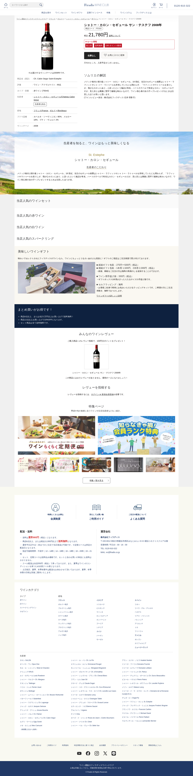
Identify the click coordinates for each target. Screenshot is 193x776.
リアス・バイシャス (142, 616)
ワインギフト (77, 13)
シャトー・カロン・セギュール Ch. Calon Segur (37, 718)
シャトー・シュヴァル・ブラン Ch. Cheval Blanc (89, 676)
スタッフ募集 (138, 745)
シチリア (99, 627)
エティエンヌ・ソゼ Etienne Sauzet (84, 706)
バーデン (99, 636)
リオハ (137, 604)
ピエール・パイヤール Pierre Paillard (135, 717)
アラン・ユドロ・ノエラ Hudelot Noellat (137, 660)
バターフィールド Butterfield (30, 699)
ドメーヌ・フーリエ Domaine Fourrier (136, 664)
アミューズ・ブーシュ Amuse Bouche (34, 710)
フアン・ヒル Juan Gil (79, 679)
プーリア (99, 624)
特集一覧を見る (96, 480)
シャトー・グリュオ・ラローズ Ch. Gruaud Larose (89, 702)
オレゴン (138, 639)
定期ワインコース (95, 13)
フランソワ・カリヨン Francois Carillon (136, 709)
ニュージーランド (141, 647)
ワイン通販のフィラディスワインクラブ (32, 19)
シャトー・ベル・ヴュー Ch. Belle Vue (85, 726)
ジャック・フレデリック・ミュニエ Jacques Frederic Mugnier (145, 706)
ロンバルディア (102, 616)
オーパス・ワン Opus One (29, 664)
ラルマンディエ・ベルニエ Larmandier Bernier (139, 721)
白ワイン (23, 604)
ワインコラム (126, 13)
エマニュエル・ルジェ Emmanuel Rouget (86, 664)
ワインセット (61, 13)
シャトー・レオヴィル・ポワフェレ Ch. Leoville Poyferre (143, 683)
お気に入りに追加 (116, 55)
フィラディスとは (144, 13)
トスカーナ (100, 604)
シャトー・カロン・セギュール (78, 19)
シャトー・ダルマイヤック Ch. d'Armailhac (87, 672)
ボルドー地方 (63, 604)
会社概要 (102, 745)
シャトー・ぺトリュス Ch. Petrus (134, 672)
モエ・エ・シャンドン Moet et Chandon (34, 668)
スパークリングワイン (28, 608)
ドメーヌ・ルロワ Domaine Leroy (83, 695)
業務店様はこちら (155, 745)
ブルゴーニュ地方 (64, 608)
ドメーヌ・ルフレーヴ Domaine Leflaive (137, 668)
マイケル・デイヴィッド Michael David (136, 713)
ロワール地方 (63, 616)
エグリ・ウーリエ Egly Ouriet (31, 722)
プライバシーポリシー (119, 745)
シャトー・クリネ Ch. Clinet (81, 722)
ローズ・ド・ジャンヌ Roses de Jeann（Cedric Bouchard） (93, 718)
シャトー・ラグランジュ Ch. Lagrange (34, 702)
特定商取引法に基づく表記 (84, 745)
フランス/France (41, 111)
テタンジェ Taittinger (27, 683)
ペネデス (138, 612)
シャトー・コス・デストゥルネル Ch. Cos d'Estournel (91, 687)
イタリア (99, 600)
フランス (52, 19)
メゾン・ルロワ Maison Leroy (133, 687)
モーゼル (99, 639)
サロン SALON (25, 660)
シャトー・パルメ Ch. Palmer (31, 714)
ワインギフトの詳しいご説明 (109, 296)
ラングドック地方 (64, 624)
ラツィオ (99, 612)
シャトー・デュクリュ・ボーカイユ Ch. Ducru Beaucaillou (143, 676)
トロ (136, 627)
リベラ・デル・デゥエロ (144, 608)
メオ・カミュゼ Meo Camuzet (31, 726)
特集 (109, 13)
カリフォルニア (140, 643)
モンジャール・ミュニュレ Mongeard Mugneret (88, 668)
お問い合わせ (36, 745)
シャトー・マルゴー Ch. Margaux (32, 679)
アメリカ (138, 635)
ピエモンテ (100, 608)
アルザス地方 (63, 631)
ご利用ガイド (52, 745)
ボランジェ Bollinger (27, 691)
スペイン (138, 600)
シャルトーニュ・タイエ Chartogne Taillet (86, 699)
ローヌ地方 (62, 620)
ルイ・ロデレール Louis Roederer (32, 676)
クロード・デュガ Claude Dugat (83, 683)
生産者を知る (40, 104)
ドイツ (98, 631)
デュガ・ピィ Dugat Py (130, 698)
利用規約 (65, 745)
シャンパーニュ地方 (65, 612)
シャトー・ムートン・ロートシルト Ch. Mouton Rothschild (41, 695)
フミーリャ (139, 631)
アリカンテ (139, 624)
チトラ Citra (75, 714)
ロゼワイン (24, 611)
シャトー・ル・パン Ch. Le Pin (82, 660)
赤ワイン (95, 19)
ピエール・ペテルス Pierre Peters (134, 679)
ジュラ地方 (62, 635)
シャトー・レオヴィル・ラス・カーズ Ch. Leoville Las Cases (93, 691)
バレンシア (139, 620)
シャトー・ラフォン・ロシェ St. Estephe (137, 702)
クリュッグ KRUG (26, 672)
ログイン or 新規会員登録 (102, 394)
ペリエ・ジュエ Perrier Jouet (30, 687)
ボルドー (60, 19)
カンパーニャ (101, 620)
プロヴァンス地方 (64, 627)
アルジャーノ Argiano (79, 710)
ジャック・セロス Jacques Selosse (33, 706)
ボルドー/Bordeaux (58, 111)
